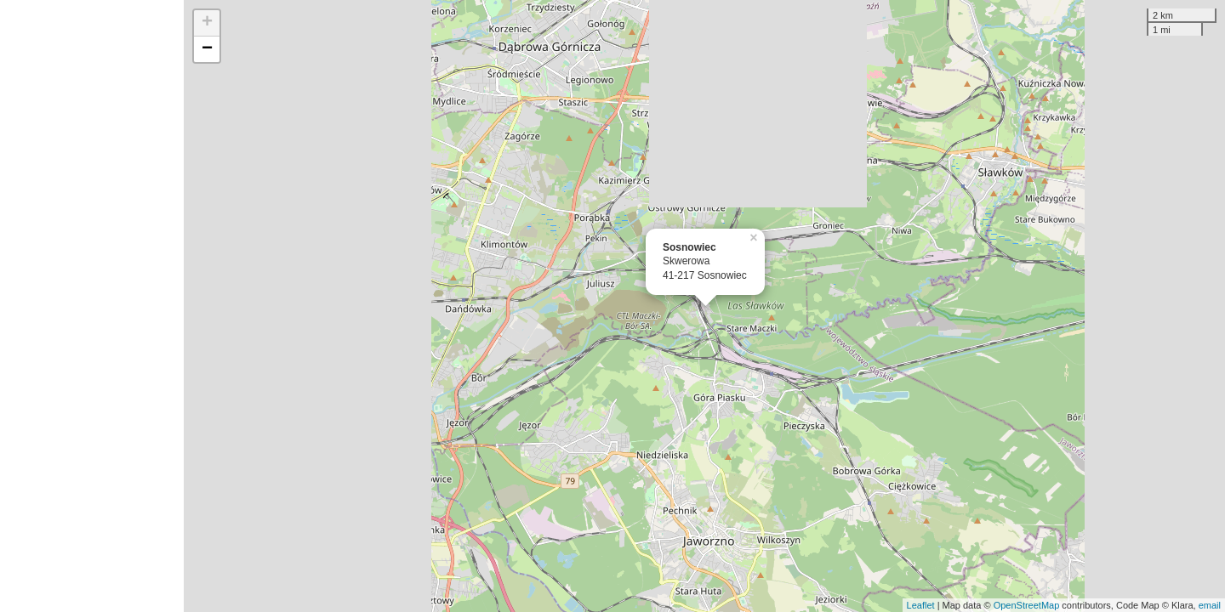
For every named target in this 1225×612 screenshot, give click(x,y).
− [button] (207, 49)
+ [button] (207, 23)
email (1210, 605)
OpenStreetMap (1027, 605)
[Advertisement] (92, 306)
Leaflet (921, 605)
